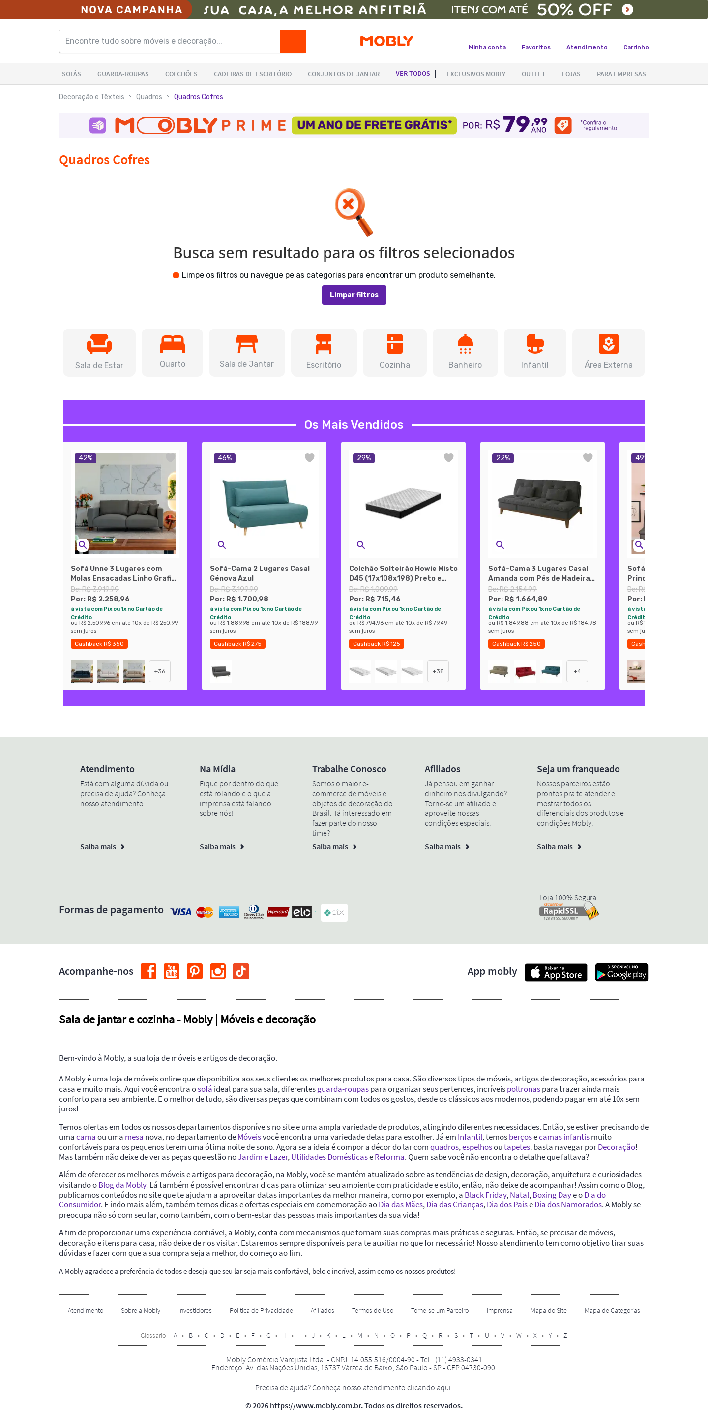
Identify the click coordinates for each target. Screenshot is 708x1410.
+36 (159, 671)
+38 (438, 671)
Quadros (149, 97)
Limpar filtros (354, 295)
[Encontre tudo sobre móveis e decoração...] (172, 41)
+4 (577, 671)
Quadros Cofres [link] (198, 97)
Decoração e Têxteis (91, 97)
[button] (99, 353)
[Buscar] (293, 41)
